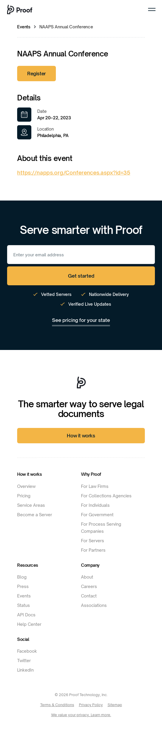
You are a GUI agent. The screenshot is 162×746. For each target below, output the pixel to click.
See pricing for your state (81, 320)
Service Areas (31, 505)
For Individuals (95, 505)
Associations (94, 605)
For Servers (92, 540)
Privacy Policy (91, 705)
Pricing (23, 495)
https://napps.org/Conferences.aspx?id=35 (73, 172)
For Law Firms (94, 486)
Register (36, 73)
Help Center (29, 624)
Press (23, 586)
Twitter (24, 660)
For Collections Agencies (106, 495)
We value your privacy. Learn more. (81, 715)
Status (23, 605)
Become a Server (34, 514)
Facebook (27, 651)
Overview (26, 486)
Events (23, 26)
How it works (81, 436)
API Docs (26, 614)
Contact (89, 595)
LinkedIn (25, 669)
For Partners (93, 550)
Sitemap (115, 705)
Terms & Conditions (57, 705)
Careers (89, 586)
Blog (22, 576)
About (87, 576)
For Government (97, 514)
